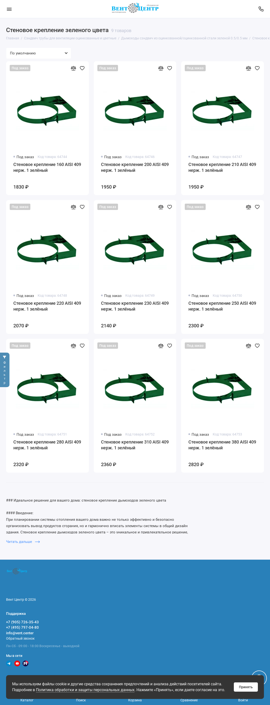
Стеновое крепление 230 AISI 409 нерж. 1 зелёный (135, 306)
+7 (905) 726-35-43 (22, 622)
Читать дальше (23, 542)
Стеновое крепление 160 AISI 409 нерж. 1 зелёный (47, 167)
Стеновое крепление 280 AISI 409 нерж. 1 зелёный (47, 444)
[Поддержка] (261, 9)
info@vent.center (20, 633)
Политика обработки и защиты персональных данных (85, 690)
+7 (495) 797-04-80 (22, 627)
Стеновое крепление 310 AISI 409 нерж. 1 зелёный (135, 444)
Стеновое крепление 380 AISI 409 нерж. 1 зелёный (222, 444)
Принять (246, 687)
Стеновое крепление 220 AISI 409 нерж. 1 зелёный (47, 306)
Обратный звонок (20, 638)
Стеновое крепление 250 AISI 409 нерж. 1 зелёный (222, 306)
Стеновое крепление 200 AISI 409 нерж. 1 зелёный (135, 167)
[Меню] (9, 9)
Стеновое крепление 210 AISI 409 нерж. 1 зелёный (222, 167)
